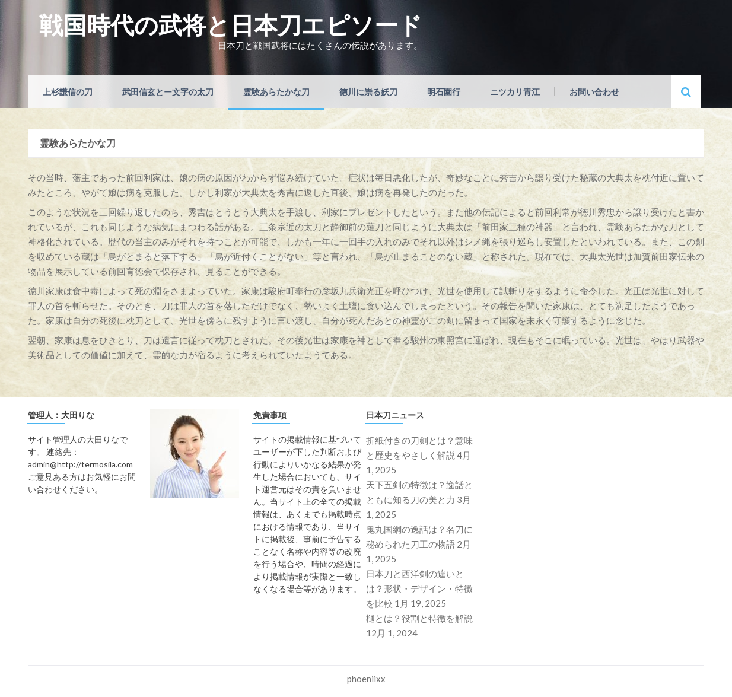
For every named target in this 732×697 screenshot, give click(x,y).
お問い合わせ (594, 92)
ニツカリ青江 (515, 92)
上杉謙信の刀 (68, 92)
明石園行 (443, 92)
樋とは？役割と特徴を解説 (419, 618)
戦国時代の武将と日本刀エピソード (230, 25)
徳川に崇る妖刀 (368, 92)
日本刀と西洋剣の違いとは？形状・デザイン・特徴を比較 (419, 588)
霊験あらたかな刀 (276, 92)
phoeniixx (366, 678)
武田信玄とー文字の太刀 (168, 92)
